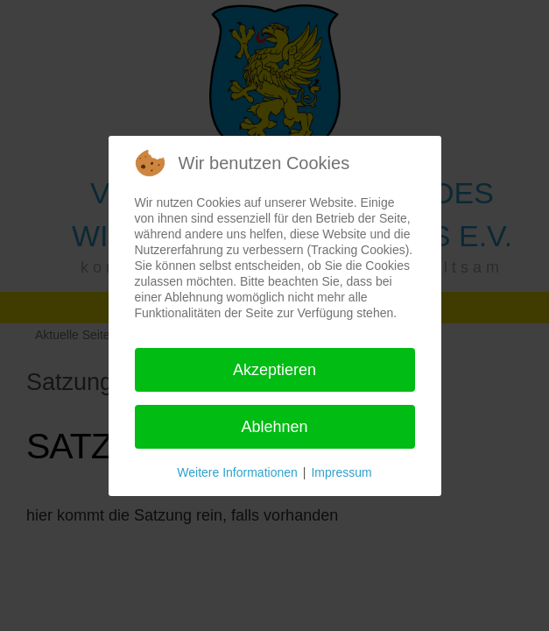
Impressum (341, 472)
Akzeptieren (274, 370)
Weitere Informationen (237, 472)
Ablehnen (274, 427)
